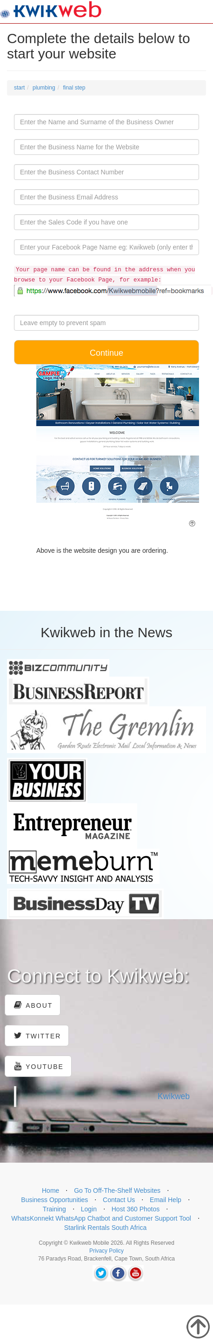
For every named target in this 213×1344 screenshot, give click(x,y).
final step (74, 87)
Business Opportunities (54, 1199)
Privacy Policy (106, 1251)
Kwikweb (174, 1096)
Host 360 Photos (136, 1209)
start (19, 87)
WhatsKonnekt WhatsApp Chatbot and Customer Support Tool (101, 1218)
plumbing (44, 87)
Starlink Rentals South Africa (105, 1227)
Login (89, 1209)
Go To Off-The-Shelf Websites (117, 1190)
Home (50, 1190)
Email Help (165, 1199)
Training (54, 1209)
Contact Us (119, 1199)
